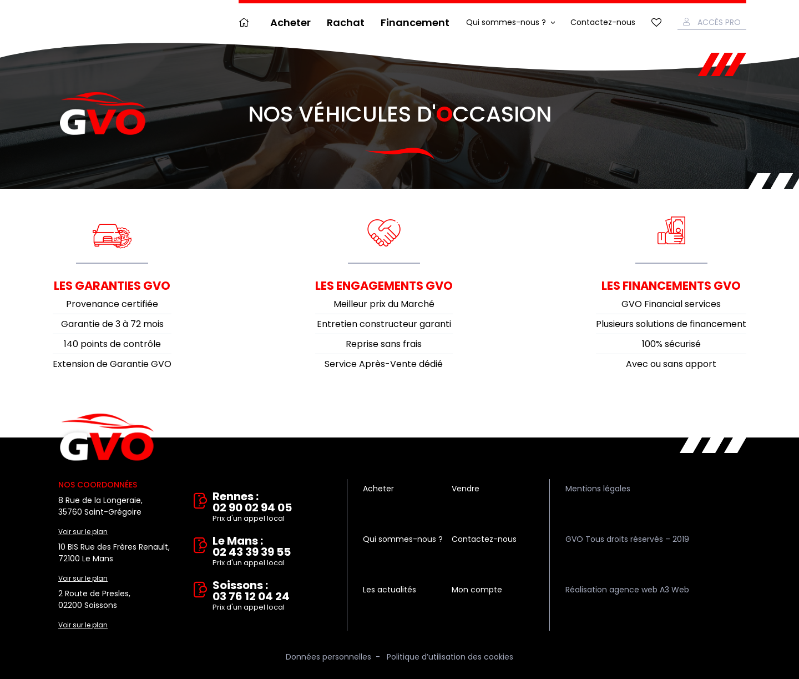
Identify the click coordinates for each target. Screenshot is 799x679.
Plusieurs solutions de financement (671, 324)
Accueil (246, 22)
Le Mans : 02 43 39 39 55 (272, 552)
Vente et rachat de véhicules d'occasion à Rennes (106, 437)
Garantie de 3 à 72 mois (112, 324)
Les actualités (389, 589)
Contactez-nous (602, 22)
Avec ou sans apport (671, 364)
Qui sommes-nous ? (506, 22)
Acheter (290, 22)
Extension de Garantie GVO (112, 364)
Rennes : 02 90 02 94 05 (272, 507)
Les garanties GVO (112, 286)
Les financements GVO (671, 286)
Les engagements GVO (384, 286)
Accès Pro (719, 22)
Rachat (346, 22)
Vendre (465, 488)
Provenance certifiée (112, 304)
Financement (415, 22)
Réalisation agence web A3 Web (627, 589)
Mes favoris (656, 22)
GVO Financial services (671, 304)
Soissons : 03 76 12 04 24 (272, 596)
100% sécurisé (671, 344)
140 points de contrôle (112, 344)
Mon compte (477, 589)
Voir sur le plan (83, 531)
